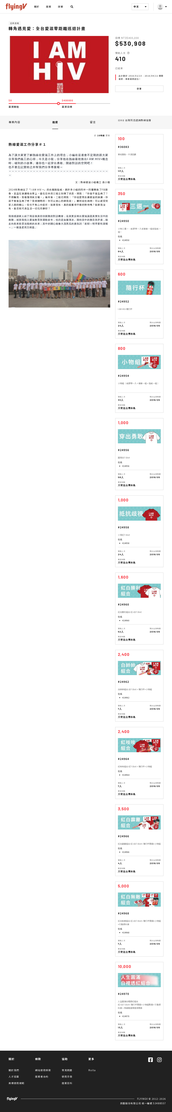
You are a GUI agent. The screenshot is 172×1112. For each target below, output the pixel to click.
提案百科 (67, 1083)
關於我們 (14, 1070)
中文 (141, 7)
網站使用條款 (43, 1070)
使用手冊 (67, 1076)
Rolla (92, 1070)
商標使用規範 (17, 1083)
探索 (60, 6)
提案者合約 (41, 1076)
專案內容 (14, 122)
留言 (93, 122)
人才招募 (14, 1076)
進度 (55, 122)
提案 (48, 6)
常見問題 (67, 1070)
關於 (36, 6)
